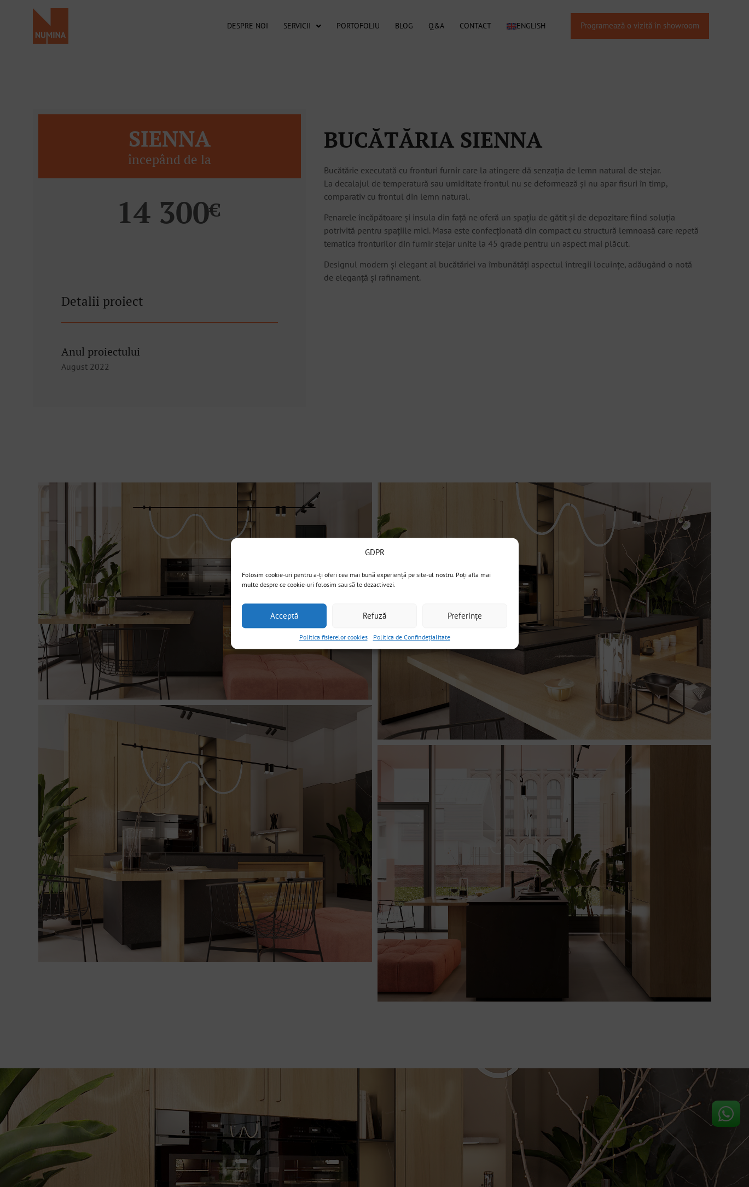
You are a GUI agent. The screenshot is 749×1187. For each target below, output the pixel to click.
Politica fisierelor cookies (333, 637)
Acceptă (284, 615)
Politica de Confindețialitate (411, 637)
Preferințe (465, 615)
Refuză (374, 615)
